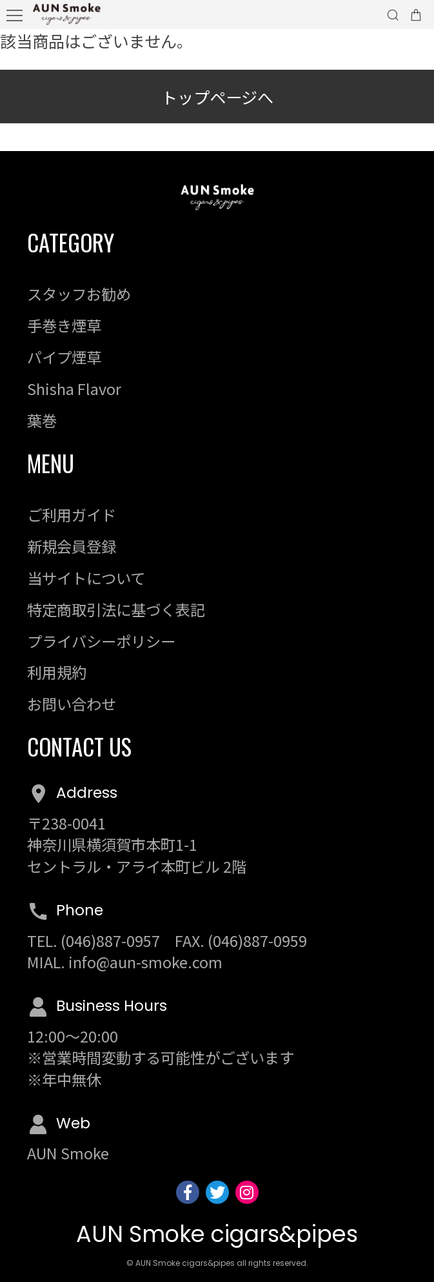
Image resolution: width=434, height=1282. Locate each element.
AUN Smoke (68, 1153)
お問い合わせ (71, 704)
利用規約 (56, 672)
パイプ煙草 (64, 357)
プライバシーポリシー (101, 641)
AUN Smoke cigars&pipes (217, 1234)
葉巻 (42, 420)
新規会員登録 (71, 546)
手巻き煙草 (64, 325)
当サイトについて (86, 578)
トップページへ (217, 96)
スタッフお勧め (79, 294)
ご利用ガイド (71, 514)
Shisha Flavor (74, 389)
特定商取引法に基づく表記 (116, 609)
